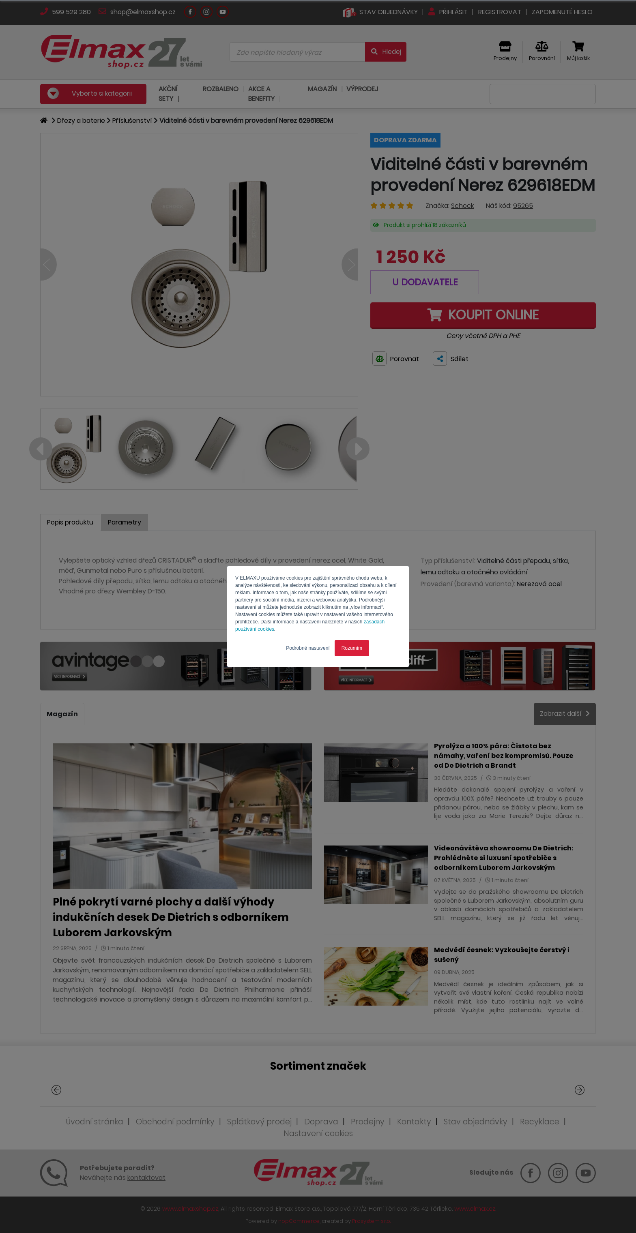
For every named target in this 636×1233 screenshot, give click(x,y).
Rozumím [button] (352, 648)
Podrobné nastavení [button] (307, 648)
